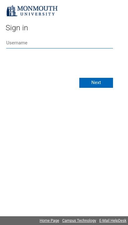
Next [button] (96, 82)
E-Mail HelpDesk (112, 220)
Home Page (49, 220)
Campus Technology (79, 220)
